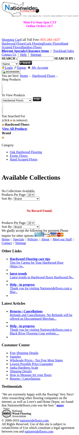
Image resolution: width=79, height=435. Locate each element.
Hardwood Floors (43, 75)
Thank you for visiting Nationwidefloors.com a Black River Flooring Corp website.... (41, 329)
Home (24, 75)
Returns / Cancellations (25, 378)
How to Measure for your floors (31, 375)
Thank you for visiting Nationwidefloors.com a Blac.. (41, 288)
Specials (18, 239)
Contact (7, 243)
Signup (20, 67)
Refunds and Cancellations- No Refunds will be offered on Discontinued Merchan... (41, 315)
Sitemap (20, 243)
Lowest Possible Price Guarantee (31, 364)
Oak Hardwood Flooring (26, 152)
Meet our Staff (62, 239)
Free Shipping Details (24, 353)
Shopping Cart (11, 39)
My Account (38, 67)
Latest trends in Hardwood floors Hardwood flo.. (42, 275)
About (45, 239)
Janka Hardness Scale (24, 367)
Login (7, 67)
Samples (15, 356)
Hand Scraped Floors (23, 159)
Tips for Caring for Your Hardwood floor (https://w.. (36, 262)
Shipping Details (21, 371)
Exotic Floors (19, 155)
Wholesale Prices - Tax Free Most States (36, 360)
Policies (32, 239)
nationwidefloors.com (34, 420)
